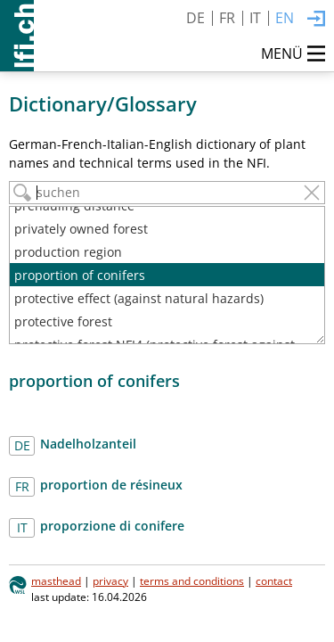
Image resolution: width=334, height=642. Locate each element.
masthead (56, 580)
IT (255, 18)
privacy (110, 580)
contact (274, 580)
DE (195, 18)
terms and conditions (192, 580)
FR (227, 18)
